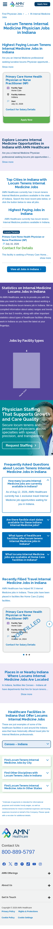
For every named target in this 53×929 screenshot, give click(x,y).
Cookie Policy (8, 917)
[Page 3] (29, 654)
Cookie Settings (25, 917)
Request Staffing (19, 445)
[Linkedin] (16, 864)
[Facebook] (4, 864)
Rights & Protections (28, 911)
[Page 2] (26, 654)
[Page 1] (23, 654)
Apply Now (42, 4)
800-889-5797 (18, 852)
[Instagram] (40, 864)
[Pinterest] (22, 864)
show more (45, 258)
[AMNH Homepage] (17, 4)
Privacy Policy (8, 911)
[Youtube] (34, 864)
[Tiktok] (28, 864)
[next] (49, 624)
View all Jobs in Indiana (26, 269)
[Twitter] (10, 864)
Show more (7, 67)
